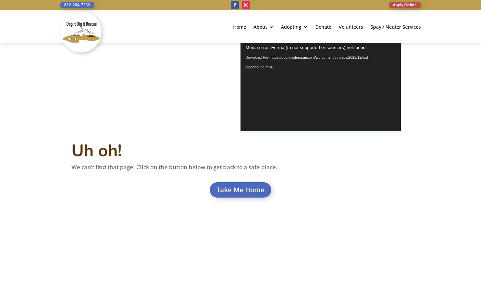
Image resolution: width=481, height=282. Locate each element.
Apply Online (405, 5)
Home (239, 27)
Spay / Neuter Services (395, 27)
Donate (323, 27)
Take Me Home (240, 189)
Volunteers (351, 27)
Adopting (291, 27)
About (260, 27)
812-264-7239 (77, 5)
